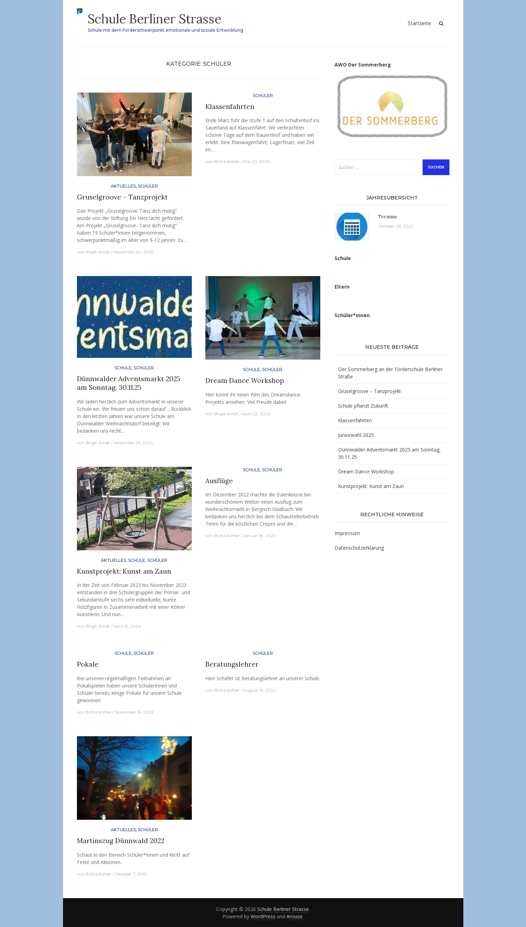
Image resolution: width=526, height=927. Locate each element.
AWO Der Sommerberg (363, 64)
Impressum (347, 533)
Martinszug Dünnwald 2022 (120, 840)
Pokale (88, 664)
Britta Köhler (227, 161)
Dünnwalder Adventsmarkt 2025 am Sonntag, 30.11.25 (128, 383)
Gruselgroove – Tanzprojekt (122, 197)
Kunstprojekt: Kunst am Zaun (124, 571)
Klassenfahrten (229, 106)
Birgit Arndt (98, 251)
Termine (388, 216)
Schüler (148, 186)
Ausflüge (219, 481)
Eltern (342, 286)
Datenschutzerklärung (359, 547)
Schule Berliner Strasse (154, 19)
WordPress (263, 916)
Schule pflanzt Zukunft (363, 405)
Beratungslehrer (232, 664)
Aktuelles (123, 186)
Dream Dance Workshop (244, 380)
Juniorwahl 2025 (356, 435)
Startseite (419, 23)
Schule (123, 367)
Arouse (294, 916)
